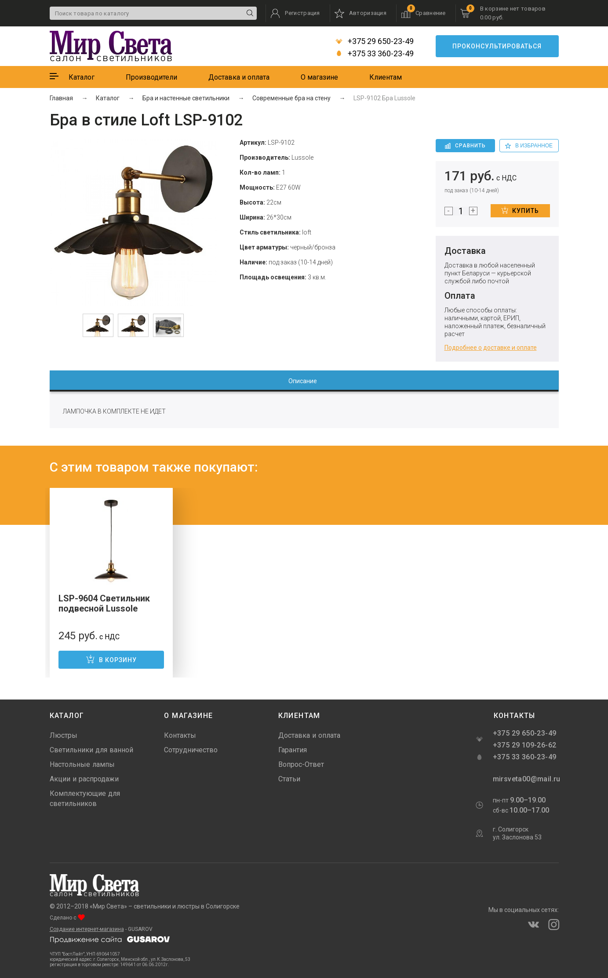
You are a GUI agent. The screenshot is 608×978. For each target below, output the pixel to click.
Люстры (63, 735)
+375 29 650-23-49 (374, 41)
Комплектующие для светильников (85, 798)
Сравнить (465, 146)
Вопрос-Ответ (301, 764)
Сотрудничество (191, 750)
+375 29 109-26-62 (525, 745)
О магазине (319, 77)
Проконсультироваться (497, 46)
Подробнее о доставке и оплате (490, 347)
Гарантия (292, 750)
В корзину (111, 659)
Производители (151, 77)
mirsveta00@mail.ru (526, 779)
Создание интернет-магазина (87, 929)
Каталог (82, 77)
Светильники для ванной (91, 750)
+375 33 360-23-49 (374, 54)
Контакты (180, 735)
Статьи (289, 779)
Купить (520, 210)
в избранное (529, 146)
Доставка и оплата (238, 77)
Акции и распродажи (84, 779)
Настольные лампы (82, 764)
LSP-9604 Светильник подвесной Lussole (104, 603)
